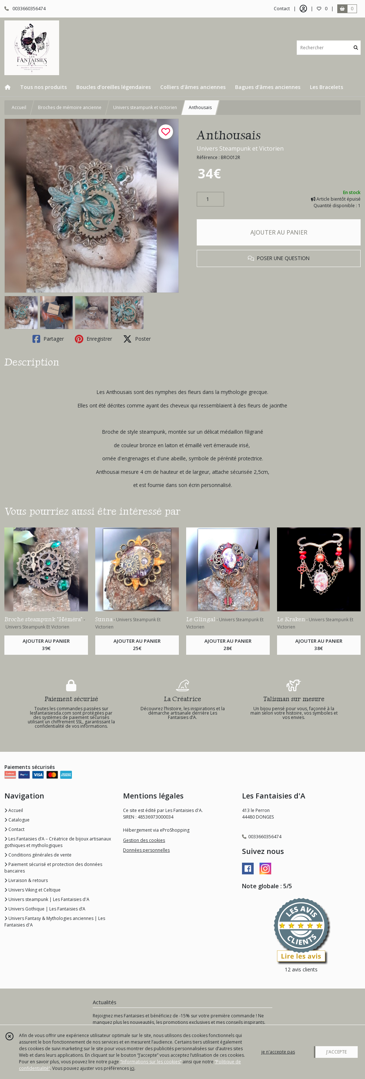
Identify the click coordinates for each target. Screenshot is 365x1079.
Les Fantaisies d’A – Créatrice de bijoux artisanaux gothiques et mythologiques (57, 842)
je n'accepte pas (278, 1052)
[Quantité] (210, 199)
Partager (48, 338)
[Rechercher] (356, 47)
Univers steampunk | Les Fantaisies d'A (46, 899)
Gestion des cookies (144, 840)
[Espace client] (303, 8)
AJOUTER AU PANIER (278, 232)
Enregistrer (93, 338)
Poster (137, 338)
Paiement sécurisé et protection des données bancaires (53, 867)
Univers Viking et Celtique (32, 890)
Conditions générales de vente (38, 855)
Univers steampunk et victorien (145, 107)
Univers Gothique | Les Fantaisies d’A (44, 909)
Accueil (19, 107)
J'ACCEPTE (336, 1052)
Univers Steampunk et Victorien (240, 148)
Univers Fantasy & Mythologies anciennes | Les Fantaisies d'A (54, 921)
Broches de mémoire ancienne (69, 107)
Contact (282, 8)
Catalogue (17, 820)
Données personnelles (146, 850)
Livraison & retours (26, 880)
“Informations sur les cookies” (150, 1062)
